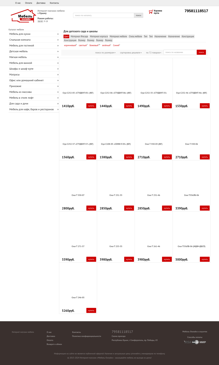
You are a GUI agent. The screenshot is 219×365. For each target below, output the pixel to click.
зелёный (106, 45)
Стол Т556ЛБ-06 (191, 195)
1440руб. (106, 106)
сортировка (131, 52)
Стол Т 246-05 (78, 297)
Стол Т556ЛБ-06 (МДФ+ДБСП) (191, 246)
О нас (18, 2)
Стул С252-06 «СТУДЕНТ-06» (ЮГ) (115, 92)
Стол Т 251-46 (153, 195)
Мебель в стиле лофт (21, 97)
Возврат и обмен (54, 344)
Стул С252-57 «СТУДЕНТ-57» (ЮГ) (78, 144)
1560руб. (68, 157)
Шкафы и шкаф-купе (21, 68)
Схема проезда (118, 336)
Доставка (40, 2)
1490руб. (144, 106)
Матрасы (14, 74)
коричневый (70, 45)
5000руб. (181, 259)
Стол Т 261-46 (153, 246)
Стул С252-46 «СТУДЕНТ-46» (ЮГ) (191, 92)
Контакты (54, 2)
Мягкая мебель (18, 57)
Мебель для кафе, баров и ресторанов (31, 109)
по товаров (153, 52)
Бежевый (94, 45)
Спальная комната (20, 39)
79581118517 (196, 11)
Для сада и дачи (18, 103)
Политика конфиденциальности (86, 336)
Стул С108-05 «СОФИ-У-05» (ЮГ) (116, 144)
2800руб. (68, 208)
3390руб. (181, 208)
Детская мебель (18, 51)
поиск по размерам (105, 52)
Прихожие (15, 86)
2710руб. (144, 157)
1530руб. (181, 106)
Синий (116, 45)
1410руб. (68, 106)
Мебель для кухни (19, 34)
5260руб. (68, 310)
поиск (138, 15)
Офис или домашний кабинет (26, 80)
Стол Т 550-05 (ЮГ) (153, 144)
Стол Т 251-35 (116, 195)
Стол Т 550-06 (191, 144)
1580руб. (106, 157)
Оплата (28, 2)
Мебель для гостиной (21, 45)
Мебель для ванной (20, 63)
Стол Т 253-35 (116, 246)
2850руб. (106, 208)
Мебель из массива (20, 92)
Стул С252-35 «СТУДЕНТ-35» (154, 92)
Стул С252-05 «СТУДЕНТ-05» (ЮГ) (78, 92)
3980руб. (106, 259)
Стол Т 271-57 (78, 246)
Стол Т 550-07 (78, 195)
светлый (83, 45)
